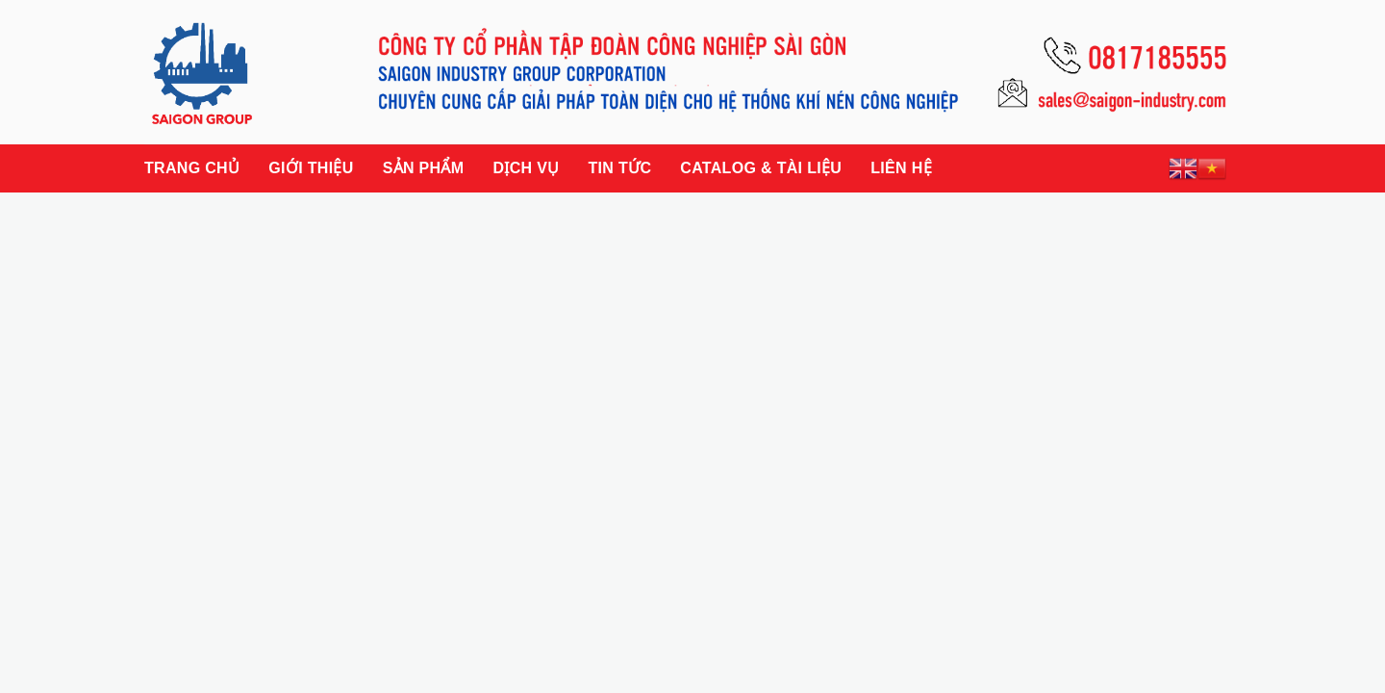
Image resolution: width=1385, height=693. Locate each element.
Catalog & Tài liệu (761, 168)
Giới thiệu (310, 168)
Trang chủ (191, 168)
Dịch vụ (525, 168)
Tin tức (619, 168)
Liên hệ (901, 168)
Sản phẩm (424, 168)
